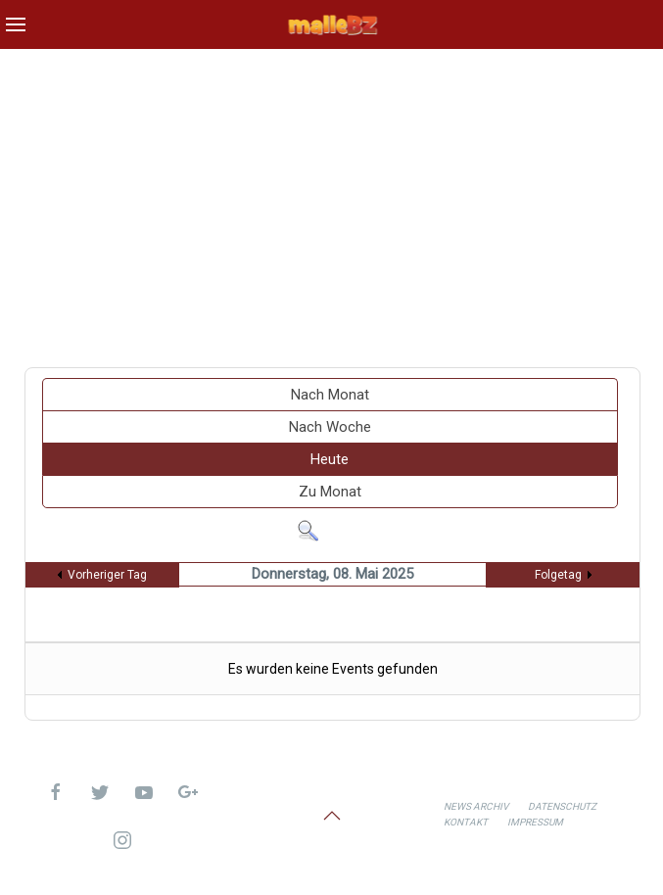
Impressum (535, 822)
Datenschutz (562, 806)
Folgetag (558, 575)
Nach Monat (330, 394)
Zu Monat (330, 491)
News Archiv (476, 806)
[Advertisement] (331, 201)
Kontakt (466, 822)
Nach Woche (330, 427)
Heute (329, 459)
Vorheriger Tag (107, 575)
